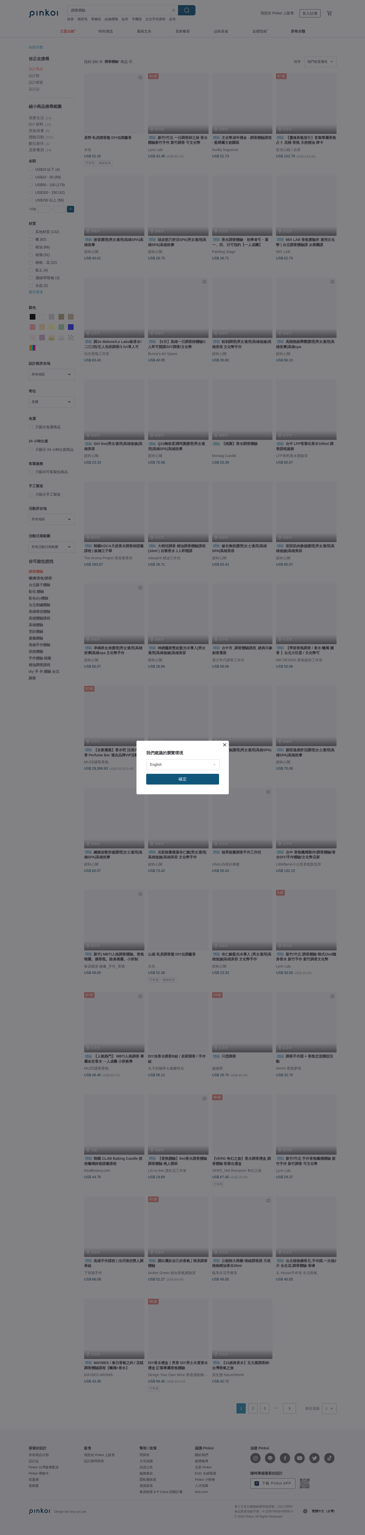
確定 (183, 779)
